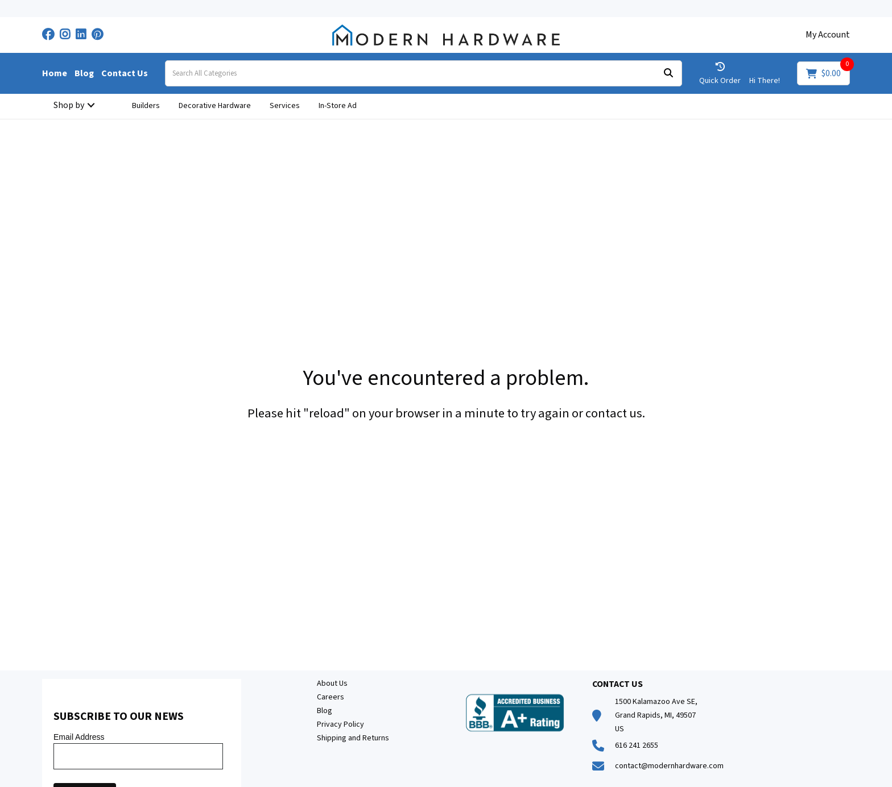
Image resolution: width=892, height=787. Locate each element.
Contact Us (124, 73)
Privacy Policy (340, 724)
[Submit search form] (668, 74)
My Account (828, 34)
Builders (146, 105)
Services (285, 105)
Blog (84, 73)
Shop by (68, 105)
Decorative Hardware (215, 105)
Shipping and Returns (353, 738)
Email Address (78, 737)
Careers (330, 697)
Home (54, 73)
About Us (332, 683)
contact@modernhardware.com (669, 766)
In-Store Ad (338, 105)
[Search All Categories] (423, 73)
